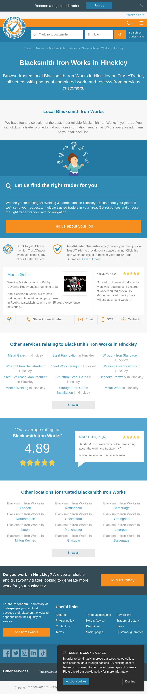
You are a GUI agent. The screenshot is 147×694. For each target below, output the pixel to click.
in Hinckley (25, 355)
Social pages (94, 632)
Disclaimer (93, 626)
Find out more (91, 259)
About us (61, 614)
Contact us (63, 626)
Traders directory (128, 620)
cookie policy (93, 671)
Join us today (122, 580)
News (120, 626)
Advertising (124, 614)
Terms (60, 632)
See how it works (26, 631)
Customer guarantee (130, 632)
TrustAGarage (48, 671)
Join (99, 5)
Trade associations (98, 614)
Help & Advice (95, 620)
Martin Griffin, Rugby (92, 437)
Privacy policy (65, 620)
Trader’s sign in (134, 14)
